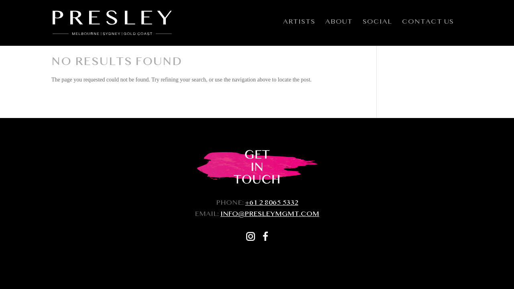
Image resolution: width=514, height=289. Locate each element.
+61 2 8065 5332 (271, 204)
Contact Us (428, 24)
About (339, 24)
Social (377, 24)
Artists (299, 24)
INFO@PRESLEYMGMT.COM (269, 215)
